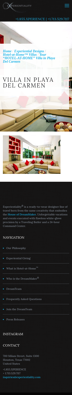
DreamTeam (14, 289)
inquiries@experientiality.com (22, 377)
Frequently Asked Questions (24, 299)
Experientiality (17, 7)
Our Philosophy (16, 248)
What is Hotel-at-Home (22, 268)
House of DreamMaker (22, 214)
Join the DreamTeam (19, 309)
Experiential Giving (18, 258)
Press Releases (15, 319)
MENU (67, 5)
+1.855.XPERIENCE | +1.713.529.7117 (42, 19)
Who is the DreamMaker (22, 278)
